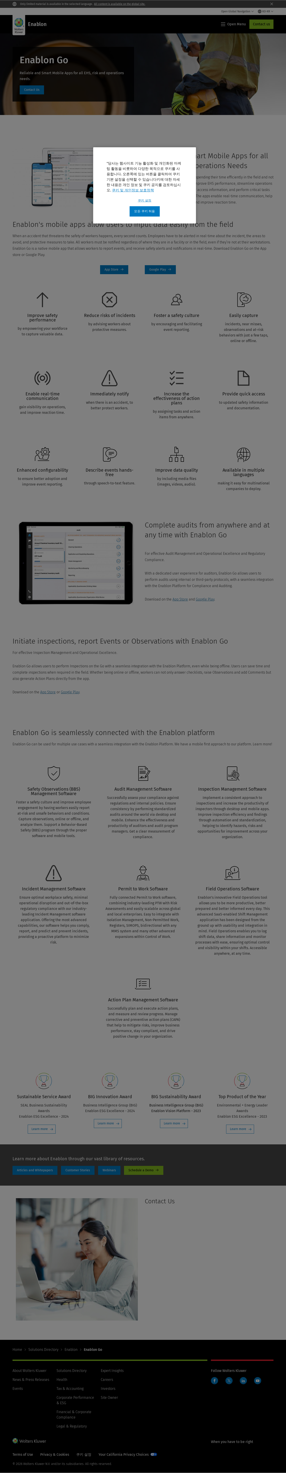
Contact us (261, 24)
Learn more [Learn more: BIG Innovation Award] (106, 1123)
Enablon (71, 1349)
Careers (107, 1380)
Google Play (205, 599)
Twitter (229, 1380)
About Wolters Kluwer (29, 1371)
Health (62, 1380)
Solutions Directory (43, 1349)
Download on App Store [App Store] (114, 269)
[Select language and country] (265, 11)
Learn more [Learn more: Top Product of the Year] (238, 1129)
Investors (108, 1388)
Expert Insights (112, 1371)
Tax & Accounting (70, 1388)
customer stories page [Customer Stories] (77, 1170)
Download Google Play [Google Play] (160, 269)
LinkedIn (243, 1380)
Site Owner (109, 1397)
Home (17, 1349)
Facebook (214, 1380)
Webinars (109, 1170)
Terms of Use (23, 1454)
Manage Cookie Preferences (98, 1454)
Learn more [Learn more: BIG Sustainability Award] (172, 1123)
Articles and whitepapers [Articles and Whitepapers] (35, 1170)
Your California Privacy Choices (153, 1454)
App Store (180, 599)
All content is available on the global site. (119, 4)
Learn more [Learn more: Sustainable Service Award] (40, 1129)
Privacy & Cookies (54, 1454)
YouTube (257, 1380)
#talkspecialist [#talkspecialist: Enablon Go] (32, 90)
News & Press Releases (31, 1380)
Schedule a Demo (143, 1170)
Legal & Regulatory (72, 1426)
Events (18, 1388)
